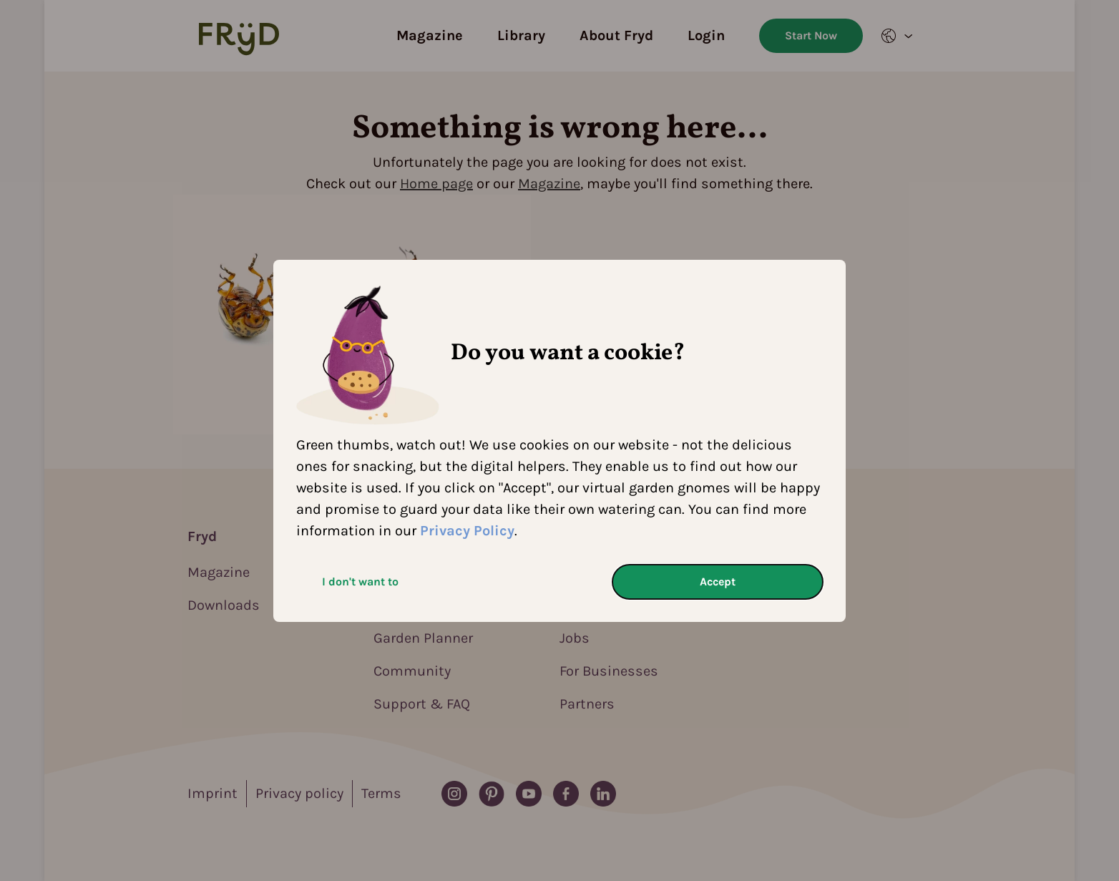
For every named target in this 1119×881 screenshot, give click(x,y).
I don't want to (360, 581)
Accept (718, 581)
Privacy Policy (467, 530)
